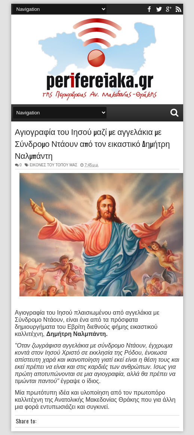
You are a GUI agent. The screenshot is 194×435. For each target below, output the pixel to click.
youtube (168, 9)
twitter (159, 9)
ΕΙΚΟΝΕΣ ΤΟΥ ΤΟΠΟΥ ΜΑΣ (53, 165)
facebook (149, 9)
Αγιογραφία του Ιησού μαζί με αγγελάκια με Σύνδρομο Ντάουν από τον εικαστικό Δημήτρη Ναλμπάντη (92, 143)
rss (178, 9)
